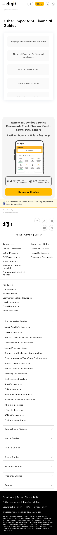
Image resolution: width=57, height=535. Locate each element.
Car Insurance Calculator (16, 379)
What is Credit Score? (28, 69)
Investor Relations (32, 502)
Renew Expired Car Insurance (18, 394)
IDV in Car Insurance (14, 410)
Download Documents (42, 257)
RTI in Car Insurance (14, 405)
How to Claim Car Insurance (17, 363)
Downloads (8, 497)
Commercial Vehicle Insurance (17, 298)
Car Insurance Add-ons (15, 420)
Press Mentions (10, 261)
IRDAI (27, 506)
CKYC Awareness (11, 257)
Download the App (28, 192)
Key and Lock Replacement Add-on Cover (24, 353)
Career (38, 235)
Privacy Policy (40, 506)
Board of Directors (40, 248)
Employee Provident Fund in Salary (28, 41)
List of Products (10, 253)
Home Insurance (11, 310)
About (19, 235)
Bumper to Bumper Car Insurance (20, 399)
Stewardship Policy (12, 506)
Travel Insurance (11, 306)
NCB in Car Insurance (14, 415)
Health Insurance (11, 302)
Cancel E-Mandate (12, 248)
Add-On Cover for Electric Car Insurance (23, 337)
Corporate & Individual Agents (14, 273)
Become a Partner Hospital (12, 266)
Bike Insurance (10, 293)
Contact (28, 235)
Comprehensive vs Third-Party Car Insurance (26, 358)
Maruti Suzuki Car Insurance (17, 327)
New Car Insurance (13, 384)
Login (40, 4)
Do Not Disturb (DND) (27, 497)
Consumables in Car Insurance (19, 342)
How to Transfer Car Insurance (19, 368)
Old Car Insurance (13, 389)
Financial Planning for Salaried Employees (28, 55)
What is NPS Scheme (28, 83)
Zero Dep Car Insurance (16, 373)
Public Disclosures (40, 253)
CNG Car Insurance (13, 332)
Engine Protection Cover (16, 348)
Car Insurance (9, 289)
